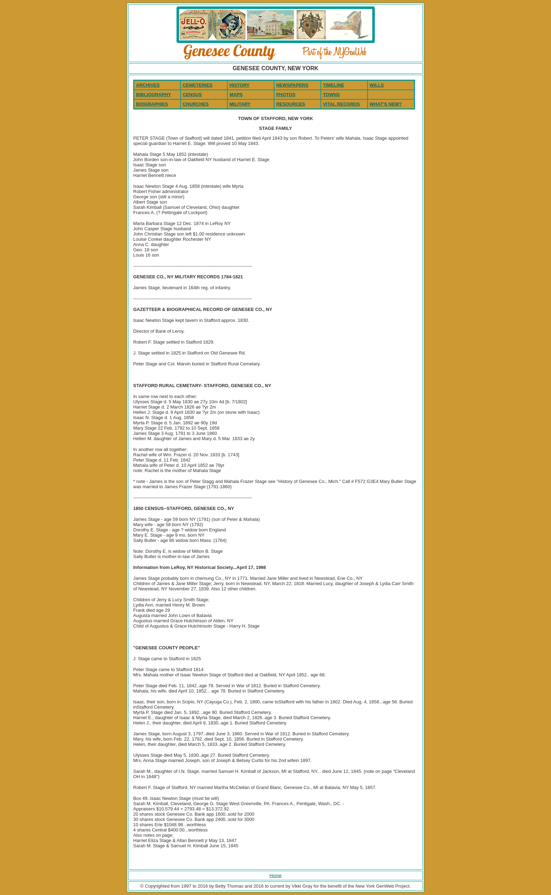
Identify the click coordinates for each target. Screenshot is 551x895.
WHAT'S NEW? (386, 104)
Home (276, 875)
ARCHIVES (148, 85)
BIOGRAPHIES (152, 104)
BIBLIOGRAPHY (153, 94)
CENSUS (192, 94)
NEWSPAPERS (292, 85)
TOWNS (331, 94)
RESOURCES (290, 104)
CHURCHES (196, 104)
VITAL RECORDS (341, 104)
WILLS (377, 85)
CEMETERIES (198, 85)
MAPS (236, 94)
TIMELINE (333, 85)
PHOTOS (286, 94)
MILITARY (240, 104)
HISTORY (239, 85)
